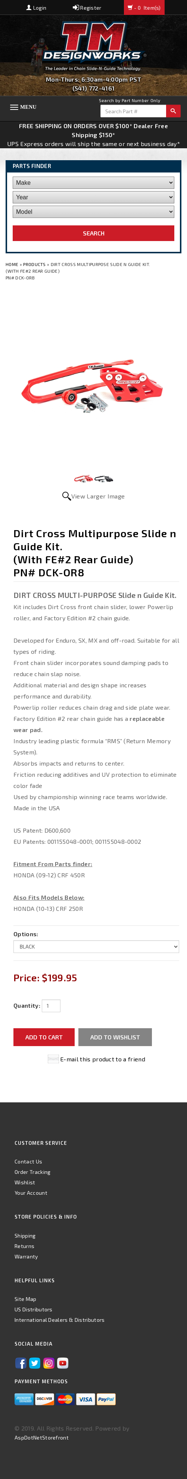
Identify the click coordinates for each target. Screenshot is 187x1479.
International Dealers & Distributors (60, 1320)
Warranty (26, 1256)
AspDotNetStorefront (42, 1437)
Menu (28, 107)
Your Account (31, 1193)
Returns (24, 1246)
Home (13, 264)
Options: (25, 933)
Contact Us (28, 1161)
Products (34, 264)
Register (87, 7)
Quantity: (26, 1005)
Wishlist (25, 1182)
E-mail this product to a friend (102, 1058)
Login (36, 7)
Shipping (25, 1235)
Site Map (26, 1299)
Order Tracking (32, 1172)
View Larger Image (98, 496)
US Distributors (34, 1309)
